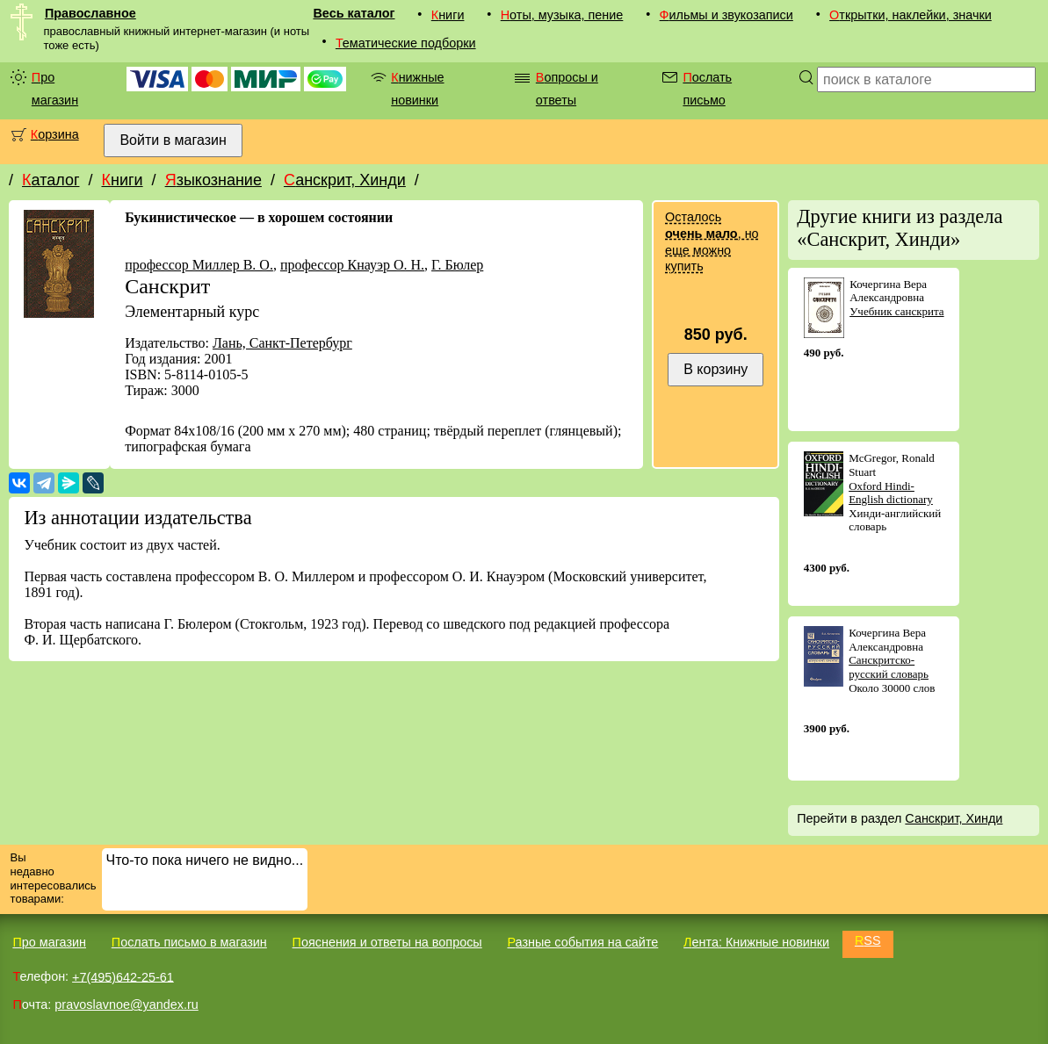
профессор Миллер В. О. (199, 264)
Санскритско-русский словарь (889, 666)
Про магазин (55, 88)
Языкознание (213, 180)
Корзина (55, 134)
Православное (90, 13)
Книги (448, 15)
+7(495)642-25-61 (123, 976)
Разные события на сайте (582, 942)
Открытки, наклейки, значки (910, 15)
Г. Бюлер (457, 264)
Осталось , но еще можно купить (711, 241)
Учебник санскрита (896, 311)
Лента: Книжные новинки (756, 942)
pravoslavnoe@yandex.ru (126, 1004)
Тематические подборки (406, 43)
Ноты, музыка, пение (562, 15)
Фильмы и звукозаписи (726, 15)
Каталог (50, 180)
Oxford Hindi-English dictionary (891, 493)
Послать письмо (707, 88)
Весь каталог (353, 13)
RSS (868, 940)
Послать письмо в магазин (189, 942)
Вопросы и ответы (567, 88)
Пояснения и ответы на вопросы (387, 942)
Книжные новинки (417, 88)
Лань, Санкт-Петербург (282, 342)
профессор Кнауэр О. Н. (352, 264)
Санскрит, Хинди (345, 180)
